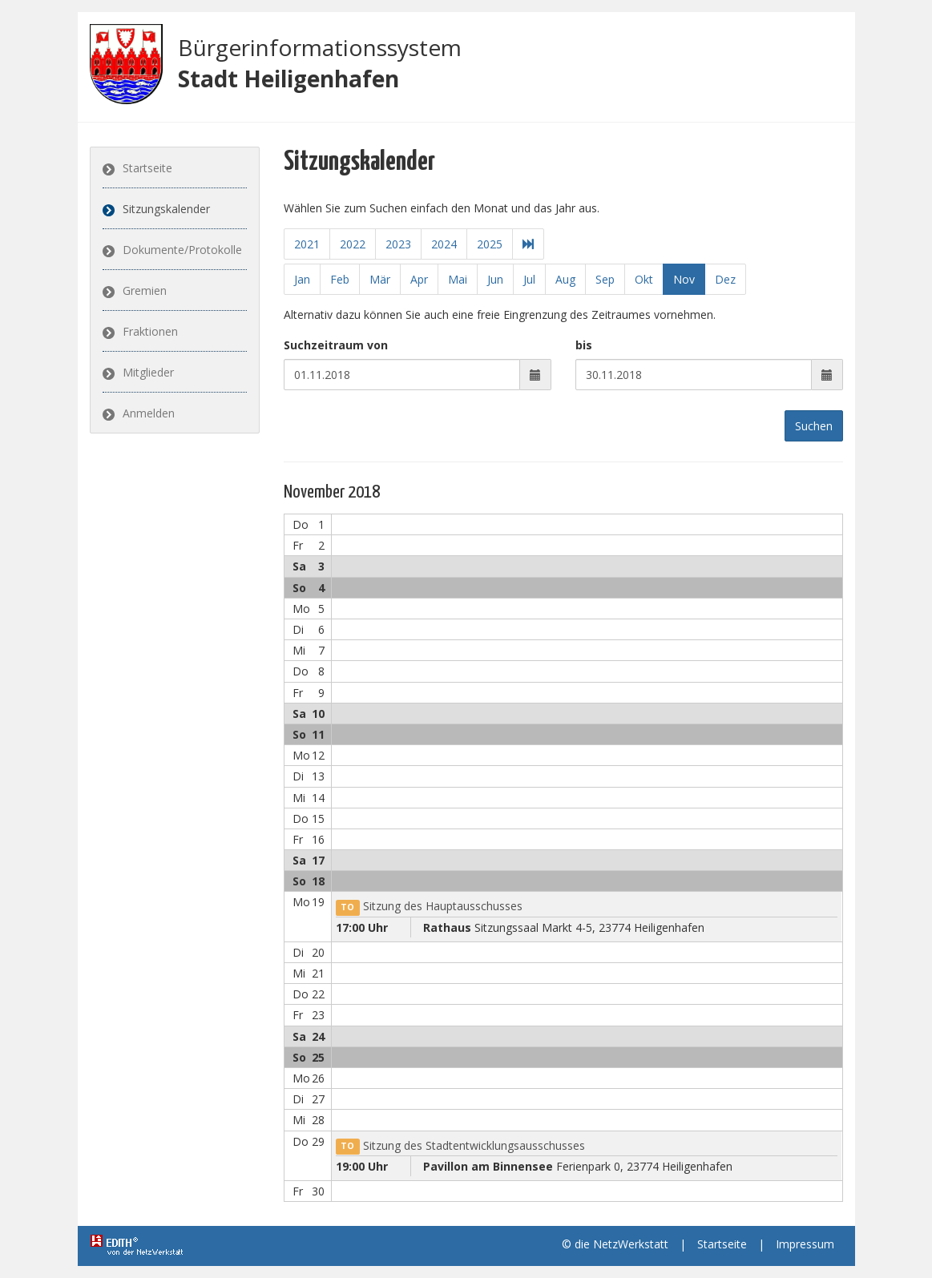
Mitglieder (148, 372)
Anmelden (149, 413)
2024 (443, 244)
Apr (419, 279)
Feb (339, 279)
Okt (644, 279)
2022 (352, 244)
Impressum (805, 1244)
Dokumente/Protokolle (182, 249)
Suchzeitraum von (336, 345)
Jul (529, 279)
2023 (397, 244)
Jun (495, 279)
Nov (684, 279)
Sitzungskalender (166, 208)
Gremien (145, 290)
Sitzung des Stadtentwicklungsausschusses (460, 1145)
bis (583, 345)
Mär (379, 279)
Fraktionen (150, 331)
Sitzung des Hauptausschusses (429, 905)
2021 (306, 244)
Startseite (147, 167)
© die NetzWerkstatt (615, 1244)
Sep (605, 279)
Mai (457, 279)
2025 (489, 244)
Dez (725, 279)
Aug (565, 279)
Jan (302, 279)
